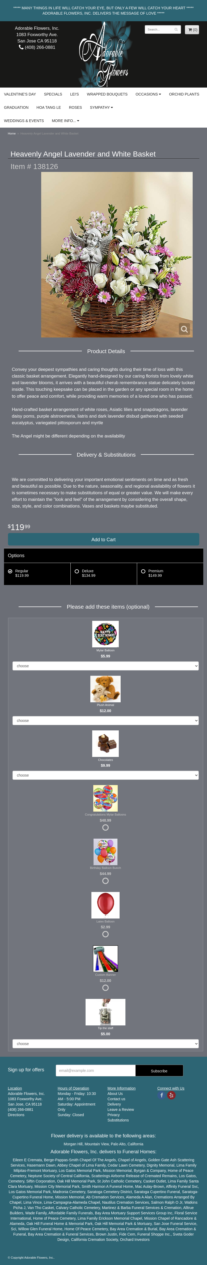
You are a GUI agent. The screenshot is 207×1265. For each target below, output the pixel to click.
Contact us (116, 1099)
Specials (53, 94)
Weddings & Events (24, 121)
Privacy (114, 1115)
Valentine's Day (20, 94)
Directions (16, 1115)
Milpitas (20, 1170)
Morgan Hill (73, 1144)
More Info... (64, 121)
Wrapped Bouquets (107, 94)
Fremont (34, 1170)
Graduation (16, 107)
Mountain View (97, 1144)
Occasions (147, 94)
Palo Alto (118, 1144)
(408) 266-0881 (37, 47)
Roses (75, 107)
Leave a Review (121, 1109)
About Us (115, 1093)
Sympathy (100, 107)
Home (12, 133)
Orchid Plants (184, 94)
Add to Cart (103, 539)
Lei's (74, 94)
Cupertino (158, 1192)
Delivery (114, 1104)
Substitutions (118, 1120)
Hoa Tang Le (48, 107)
